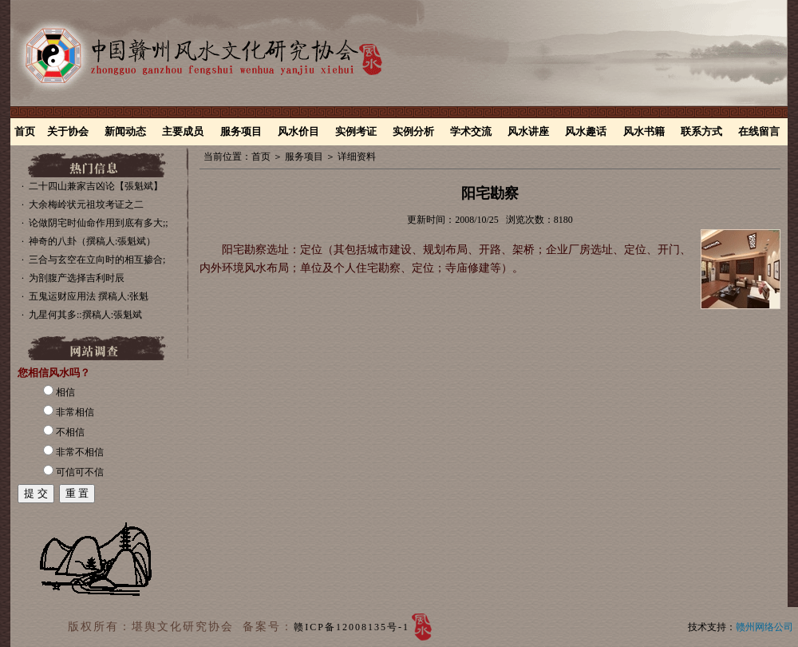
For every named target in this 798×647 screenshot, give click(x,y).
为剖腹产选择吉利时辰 (76, 278)
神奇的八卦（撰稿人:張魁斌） (92, 241)
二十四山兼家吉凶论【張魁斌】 (96, 186)
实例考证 (356, 131)
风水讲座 (528, 131)
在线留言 (759, 131)
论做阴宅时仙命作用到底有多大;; (98, 222)
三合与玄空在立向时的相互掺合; (97, 259)
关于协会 (68, 131)
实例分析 (413, 131)
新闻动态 (125, 131)
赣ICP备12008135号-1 (351, 627)
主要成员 (182, 131)
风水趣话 (585, 131)
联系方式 (701, 131)
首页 (24, 131)
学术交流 (471, 131)
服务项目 (241, 131)
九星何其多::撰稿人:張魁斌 (85, 314)
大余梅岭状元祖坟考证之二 (86, 204)
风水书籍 (644, 131)
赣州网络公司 (764, 627)
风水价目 (298, 131)
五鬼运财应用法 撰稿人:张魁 (88, 296)
